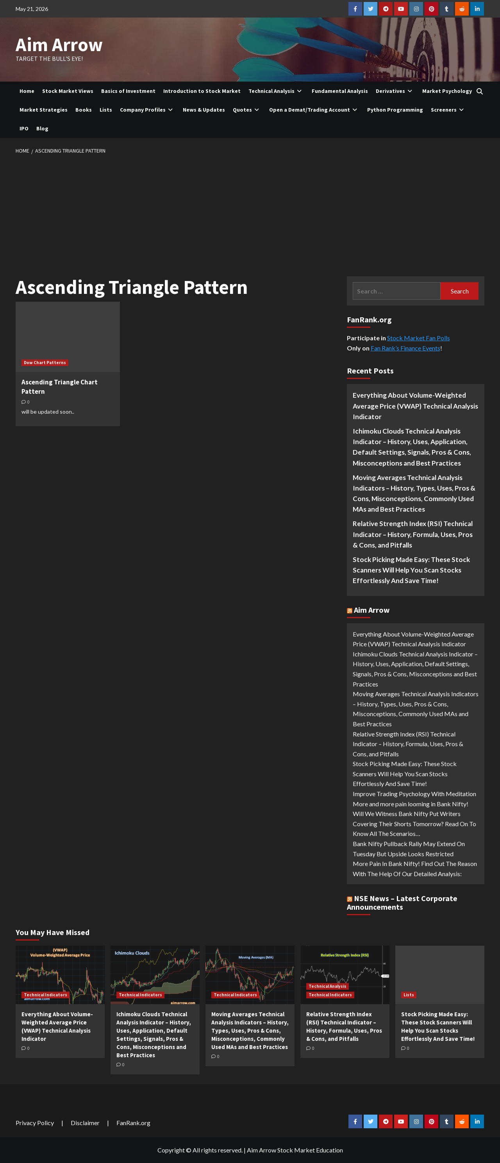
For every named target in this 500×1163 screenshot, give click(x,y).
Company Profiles (147, 109)
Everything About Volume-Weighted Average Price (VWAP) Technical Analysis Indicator (415, 405)
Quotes (247, 109)
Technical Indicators (45, 995)
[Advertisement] (250, 214)
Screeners (448, 109)
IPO (24, 128)
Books (83, 109)
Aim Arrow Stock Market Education (295, 1150)
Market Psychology (447, 90)
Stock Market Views (67, 90)
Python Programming (395, 109)
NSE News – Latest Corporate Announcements (402, 902)
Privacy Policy (35, 1122)
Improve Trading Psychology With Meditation (414, 793)
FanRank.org (133, 1122)
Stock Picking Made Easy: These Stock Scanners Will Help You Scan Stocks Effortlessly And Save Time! (411, 570)
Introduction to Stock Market (202, 90)
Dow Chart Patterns (45, 362)
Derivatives (395, 90)
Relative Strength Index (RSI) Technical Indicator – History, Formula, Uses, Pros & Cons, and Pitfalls (413, 534)
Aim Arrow (59, 44)
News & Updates (204, 109)
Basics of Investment (128, 90)
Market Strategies (44, 109)
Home (27, 90)
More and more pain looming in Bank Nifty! (410, 803)
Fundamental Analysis (340, 90)
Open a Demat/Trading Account (314, 109)
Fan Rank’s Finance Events (405, 348)
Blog (42, 128)
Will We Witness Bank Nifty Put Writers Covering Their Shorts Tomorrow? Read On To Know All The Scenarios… (414, 823)
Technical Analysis (276, 90)
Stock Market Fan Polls (418, 337)
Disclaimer (85, 1122)
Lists (106, 109)
